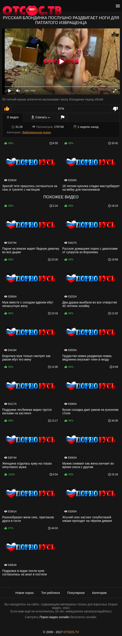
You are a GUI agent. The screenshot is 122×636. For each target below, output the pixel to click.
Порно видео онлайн (54, 617)
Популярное (76, 593)
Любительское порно (36, 132)
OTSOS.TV (71, 632)
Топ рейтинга (50, 593)
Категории (99, 593)
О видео (13, 117)
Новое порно (24, 593)
